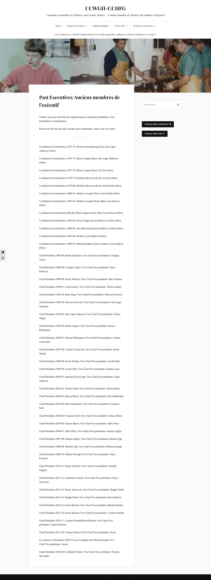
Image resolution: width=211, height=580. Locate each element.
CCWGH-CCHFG (105, 8)
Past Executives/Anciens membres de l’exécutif (72, 100)
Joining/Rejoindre (101, 25)
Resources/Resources (143, 25)
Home (58, 25)
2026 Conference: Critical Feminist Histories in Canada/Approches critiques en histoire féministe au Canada (104, 34)
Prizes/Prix (120, 25)
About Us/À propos (75, 25)
